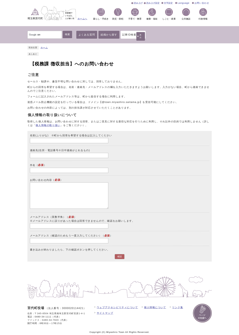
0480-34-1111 (43, 316)
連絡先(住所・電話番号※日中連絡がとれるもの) (60, 150)
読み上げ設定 (153, 3)
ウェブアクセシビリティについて (117, 307)
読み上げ (138, 3)
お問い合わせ (201, 3)
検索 (67, 34)
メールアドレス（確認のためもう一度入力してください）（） (71, 235)
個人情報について (155, 307)
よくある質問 (87, 34)
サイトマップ (105, 313)
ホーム (44, 47)
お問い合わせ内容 (41, 180)
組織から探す (109, 34)
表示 (140, 36)
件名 (32, 165)
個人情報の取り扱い (48, 125)
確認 (119, 256)
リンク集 (177, 307)
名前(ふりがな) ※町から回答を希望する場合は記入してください (71, 135)
